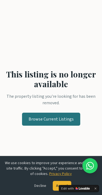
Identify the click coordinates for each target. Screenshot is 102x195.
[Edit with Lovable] (75, 188)
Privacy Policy (60, 174)
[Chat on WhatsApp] (90, 165)
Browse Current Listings (51, 119)
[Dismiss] (95, 188)
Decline (40, 185)
